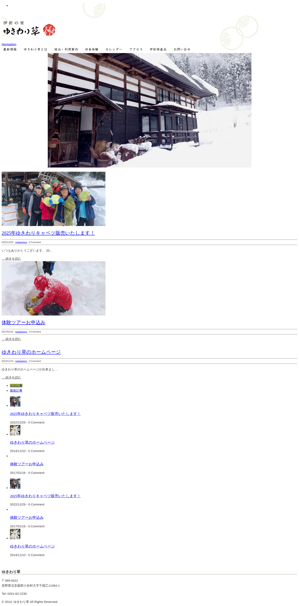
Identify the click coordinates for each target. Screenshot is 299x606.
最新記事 (16, 390)
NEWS (10, 50)
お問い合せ (184, 50)
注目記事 (16, 385)
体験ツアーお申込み (23, 322)
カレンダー (114, 50)
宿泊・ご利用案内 (65, 50)
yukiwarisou (21, 242)
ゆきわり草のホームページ (31, 352)
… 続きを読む (11, 258)
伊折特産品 (160, 50)
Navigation (9, 44)
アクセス (137, 50)
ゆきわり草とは (35, 50)
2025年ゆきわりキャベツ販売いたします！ (48, 233)
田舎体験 (91, 50)
